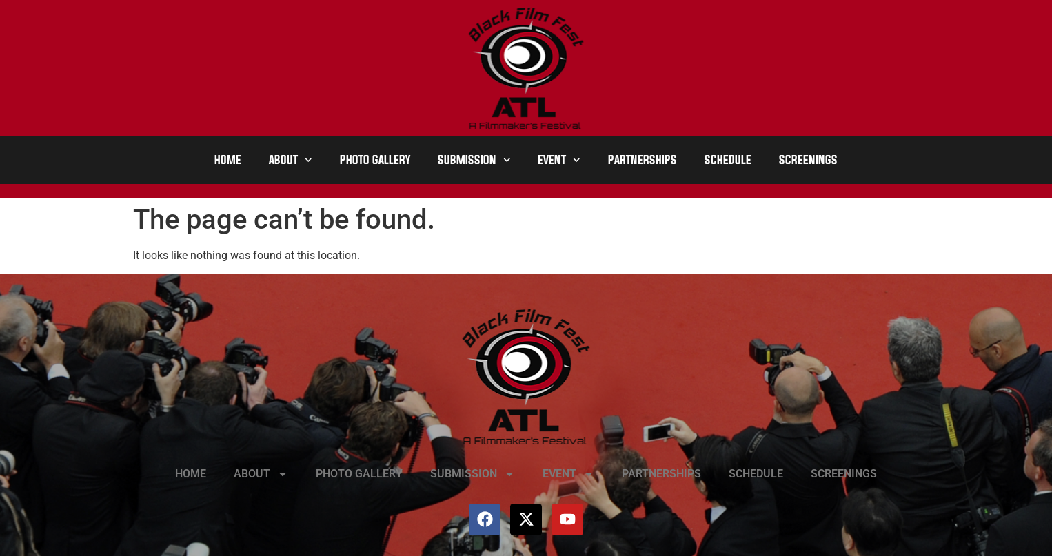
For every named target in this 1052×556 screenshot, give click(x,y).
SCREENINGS (808, 159)
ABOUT (290, 160)
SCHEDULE (728, 159)
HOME (227, 159)
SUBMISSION (474, 160)
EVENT (559, 160)
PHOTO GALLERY (375, 159)
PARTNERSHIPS (642, 159)
